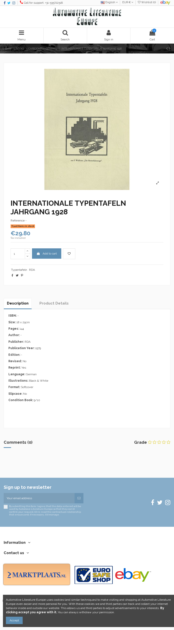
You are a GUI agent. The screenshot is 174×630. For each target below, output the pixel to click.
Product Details (54, 303)
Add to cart (46, 253)
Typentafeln (19, 270)
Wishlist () (147, 2)
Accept (14, 620)
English (109, 2)
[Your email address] (39, 498)
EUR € (127, 2)
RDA (32, 270)
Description (18, 303)
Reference (18, 220)
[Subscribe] (79, 498)
